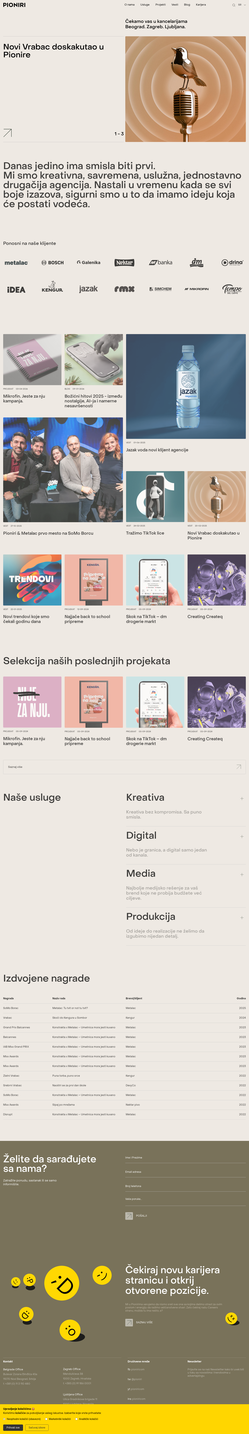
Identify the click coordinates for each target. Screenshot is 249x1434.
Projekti (160, 5)
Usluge (145, 5)
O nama (129, 5)
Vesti (175, 5)
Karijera (201, 5)
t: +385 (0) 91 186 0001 (77, 1383)
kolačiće (20, 1413)
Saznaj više (139, 1322)
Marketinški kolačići (60, 1419)
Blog (187, 5)
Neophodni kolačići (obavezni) (23, 1419)
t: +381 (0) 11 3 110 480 (16, 1384)
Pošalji (136, 1216)
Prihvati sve (13, 1427)
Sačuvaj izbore (37, 1427)
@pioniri (135, 1379)
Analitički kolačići (88, 1419)
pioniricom (136, 1369)
